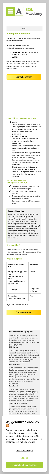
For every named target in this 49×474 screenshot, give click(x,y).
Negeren (24, 458)
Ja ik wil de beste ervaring (24, 465)
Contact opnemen (24, 77)
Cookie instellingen (24, 451)
